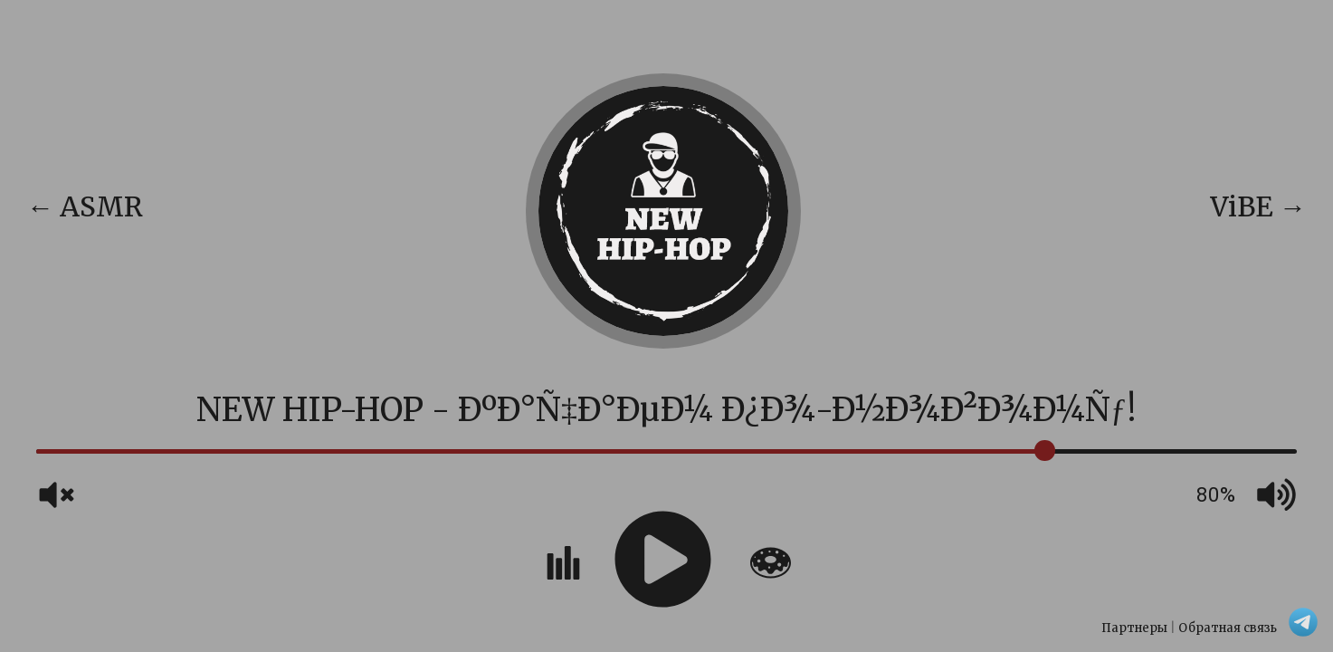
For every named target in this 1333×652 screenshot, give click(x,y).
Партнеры (1134, 628)
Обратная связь (1227, 628)
